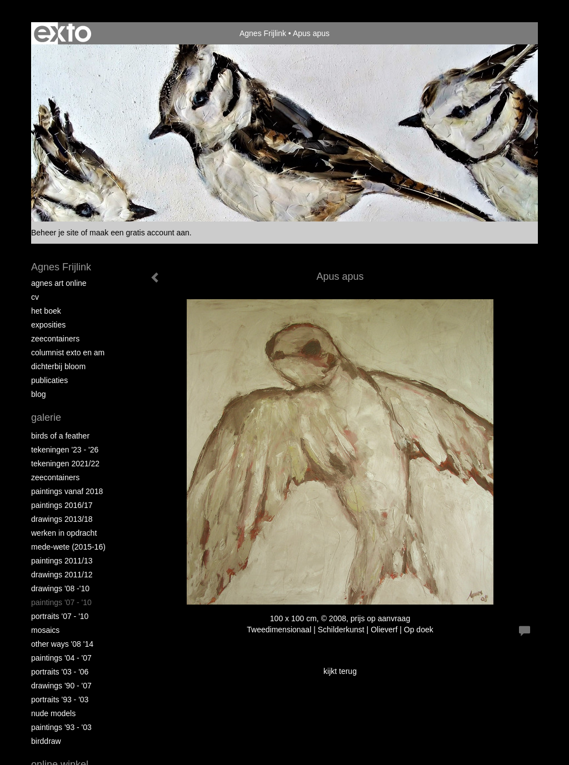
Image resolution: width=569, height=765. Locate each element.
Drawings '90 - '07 (61, 685)
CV (35, 297)
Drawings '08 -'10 (60, 588)
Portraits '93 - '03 (59, 699)
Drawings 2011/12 (62, 574)
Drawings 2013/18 (62, 519)
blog (38, 394)
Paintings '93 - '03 (61, 727)
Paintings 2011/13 (62, 560)
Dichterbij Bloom (58, 366)
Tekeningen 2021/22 (65, 463)
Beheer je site (55, 232)
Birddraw (46, 741)
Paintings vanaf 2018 (67, 491)
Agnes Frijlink (262, 33)
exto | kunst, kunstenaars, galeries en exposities (62, 33)
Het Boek (46, 310)
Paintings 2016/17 (62, 505)
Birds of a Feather (60, 435)
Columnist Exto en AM (67, 352)
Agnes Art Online (59, 283)
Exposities (48, 324)
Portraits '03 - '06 (59, 671)
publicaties (49, 380)
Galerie (46, 417)
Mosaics (45, 630)
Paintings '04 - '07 (61, 657)
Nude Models (53, 713)
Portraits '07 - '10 (59, 616)
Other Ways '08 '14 (62, 644)
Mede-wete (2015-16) (68, 546)
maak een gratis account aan (139, 232)
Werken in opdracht (64, 533)
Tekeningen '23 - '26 (64, 449)
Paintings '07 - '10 (61, 602)
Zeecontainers (55, 338)
